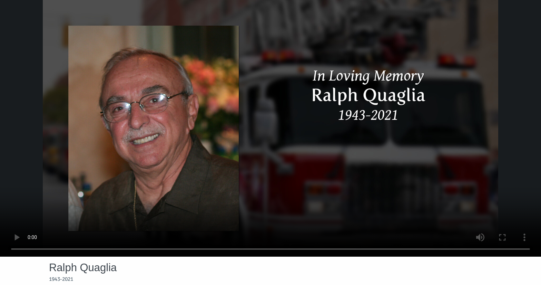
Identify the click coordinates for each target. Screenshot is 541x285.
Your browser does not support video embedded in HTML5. (270, 128)
